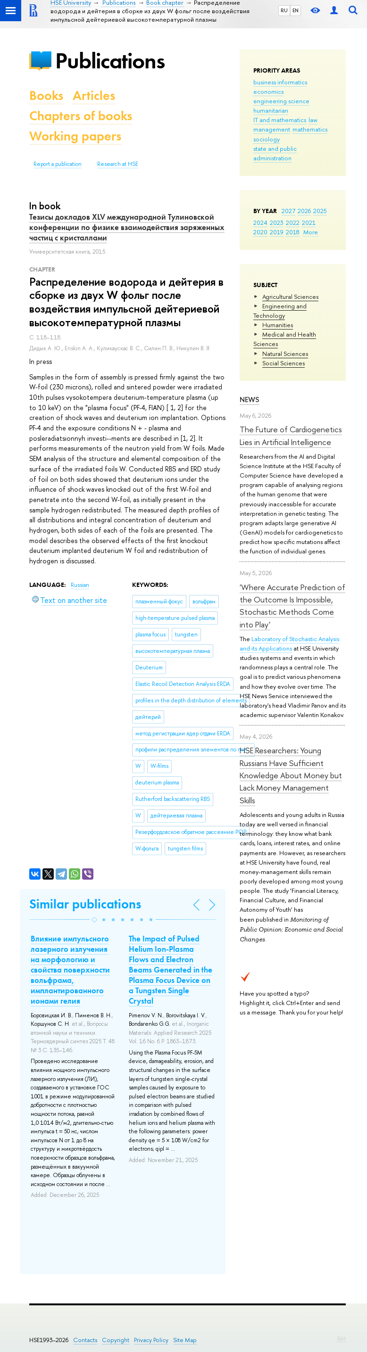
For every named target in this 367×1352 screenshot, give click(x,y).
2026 (304, 210)
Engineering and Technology (280, 311)
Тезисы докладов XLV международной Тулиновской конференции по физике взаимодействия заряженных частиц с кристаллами (127, 227)
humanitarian (270, 110)
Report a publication (57, 164)
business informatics (280, 82)
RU (284, 10)
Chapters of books (80, 115)
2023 (277, 222)
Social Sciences (283, 363)
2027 (288, 210)
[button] (94, 919)
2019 (277, 232)
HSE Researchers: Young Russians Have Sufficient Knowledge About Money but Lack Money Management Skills (291, 775)
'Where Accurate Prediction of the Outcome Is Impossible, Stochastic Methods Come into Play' (292, 606)
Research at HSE (117, 164)
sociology (266, 139)
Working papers (75, 136)
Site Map (185, 1340)
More (310, 232)
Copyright (115, 1340)
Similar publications (85, 904)
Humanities (277, 325)
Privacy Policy (151, 1340)
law (313, 119)
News (249, 399)
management (271, 129)
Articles (94, 95)
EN (295, 10)
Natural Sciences (285, 353)
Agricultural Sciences (290, 296)
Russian (80, 585)
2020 (260, 232)
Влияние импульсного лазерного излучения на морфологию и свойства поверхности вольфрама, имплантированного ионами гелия (70, 969)
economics (268, 91)
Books (46, 95)
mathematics (309, 129)
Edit (341, 1338)
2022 (293, 222)
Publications (110, 60)
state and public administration (275, 153)
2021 (309, 222)
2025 (320, 210)
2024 (260, 222)
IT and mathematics (279, 119)
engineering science (281, 101)
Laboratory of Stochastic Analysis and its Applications (289, 643)
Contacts (85, 1340)
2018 (293, 232)
